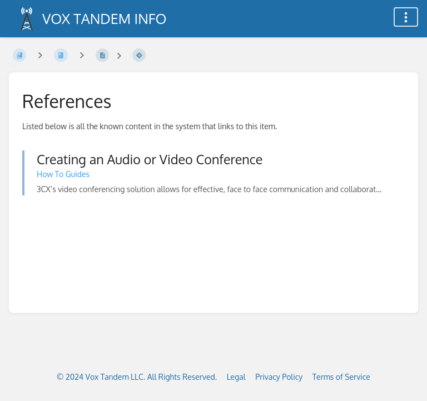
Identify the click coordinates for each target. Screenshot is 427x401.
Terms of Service (341, 377)
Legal (236, 377)
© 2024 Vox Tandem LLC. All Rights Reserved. (137, 377)
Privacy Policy (278, 377)
